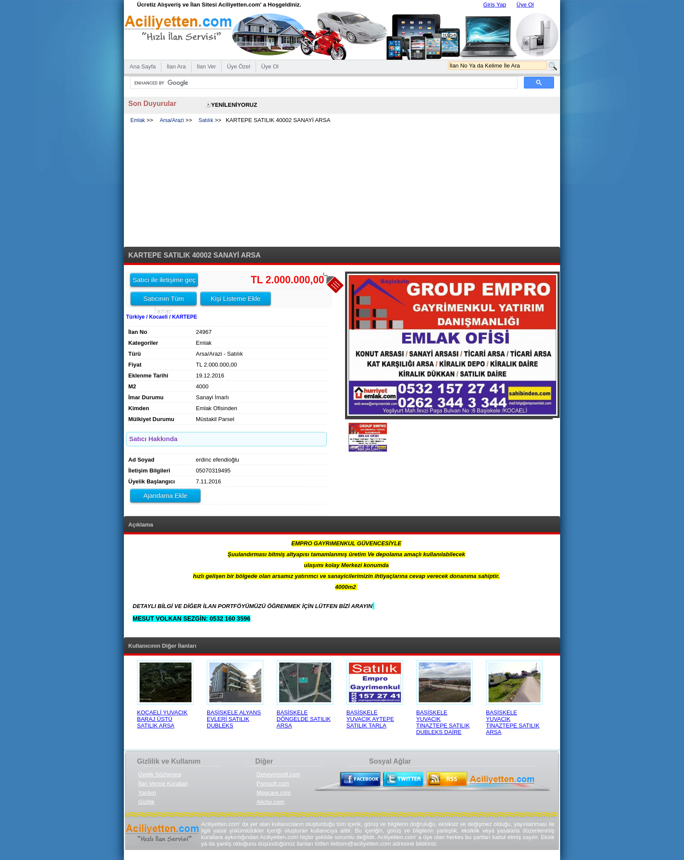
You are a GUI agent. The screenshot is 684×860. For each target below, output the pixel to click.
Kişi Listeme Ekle (235, 298)
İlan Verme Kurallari (163, 783)
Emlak (137, 120)
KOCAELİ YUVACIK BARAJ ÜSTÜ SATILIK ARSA (162, 719)
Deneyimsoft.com (278, 774)
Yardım (147, 792)
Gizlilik (146, 802)
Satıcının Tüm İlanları (163, 300)
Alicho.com (270, 802)
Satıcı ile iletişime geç (164, 279)
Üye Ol (525, 4)
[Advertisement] (342, 186)
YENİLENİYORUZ (234, 105)
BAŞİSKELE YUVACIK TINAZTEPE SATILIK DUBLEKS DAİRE (443, 722)
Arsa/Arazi (172, 120)
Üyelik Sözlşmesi (159, 774)
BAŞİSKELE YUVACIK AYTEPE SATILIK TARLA (370, 719)
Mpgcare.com (273, 792)
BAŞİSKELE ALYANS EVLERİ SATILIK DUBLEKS (234, 719)
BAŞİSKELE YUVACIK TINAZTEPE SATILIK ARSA (513, 722)
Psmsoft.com (272, 783)
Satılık (205, 120)
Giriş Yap (494, 4)
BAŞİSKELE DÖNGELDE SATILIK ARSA (304, 719)
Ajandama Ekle (166, 495)
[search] (323, 83)
